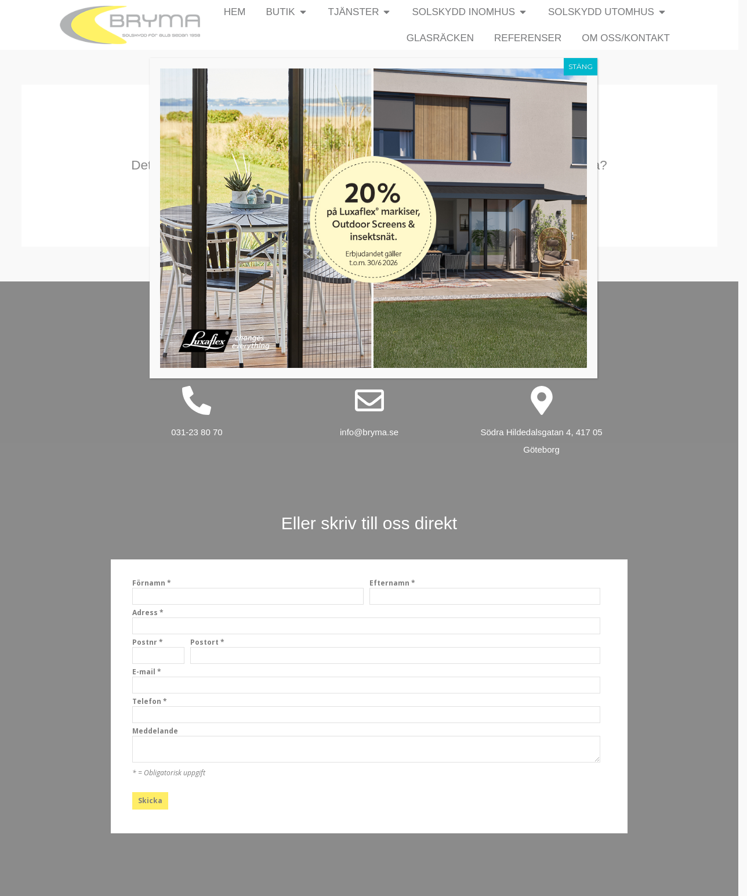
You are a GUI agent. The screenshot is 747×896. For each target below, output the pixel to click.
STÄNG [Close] (580, 66)
